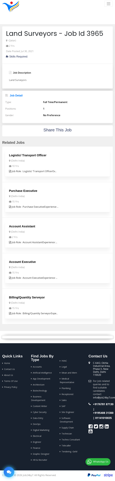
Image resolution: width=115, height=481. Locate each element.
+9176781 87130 (103, 404)
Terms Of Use (11, 381)
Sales (64, 400)
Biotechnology (40, 390)
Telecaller (66, 445)
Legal (64, 366)
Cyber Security (40, 412)
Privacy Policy (10, 387)
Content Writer (40, 406)
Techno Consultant (71, 439)
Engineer (37, 442)
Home (79, 19)
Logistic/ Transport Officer (27, 155)
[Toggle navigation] (108, 4)
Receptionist (68, 394)
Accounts (37, 366)
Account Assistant (22, 226)
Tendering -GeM (69, 451)
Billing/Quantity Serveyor (27, 297)
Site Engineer (68, 412)
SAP (63, 406)
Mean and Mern (69, 372)
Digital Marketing (41, 430)
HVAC (64, 360)
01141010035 (103, 418)
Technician (67, 433)
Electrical (37, 436)
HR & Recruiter (40, 459)
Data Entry (38, 418)
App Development (41, 378)
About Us (8, 375)
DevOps (37, 424)
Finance (36, 448)
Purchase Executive (23, 190)
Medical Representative (67, 380)
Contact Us (9, 369)
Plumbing (66, 388)
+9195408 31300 (103, 413)
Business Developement (38, 398)
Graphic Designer (41, 453)
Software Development (66, 420)
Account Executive (22, 261)
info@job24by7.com (104, 397)
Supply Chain (68, 427)
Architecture (38, 384)
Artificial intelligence (42, 372)
